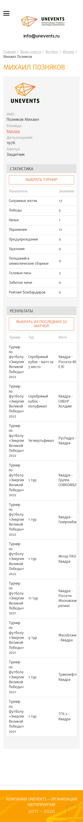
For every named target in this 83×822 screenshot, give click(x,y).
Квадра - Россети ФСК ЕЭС (68, 362)
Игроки (68, 52)
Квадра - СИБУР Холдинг (65, 401)
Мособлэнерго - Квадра (70, 638)
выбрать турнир (41, 180)
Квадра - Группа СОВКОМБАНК (70, 480)
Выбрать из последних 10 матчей (41, 324)
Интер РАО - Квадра (68, 559)
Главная (9, 52)
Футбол (51, 52)
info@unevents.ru (41, 36)
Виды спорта (30, 52)
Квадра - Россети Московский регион (68, 599)
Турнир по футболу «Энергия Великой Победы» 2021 (16, 598)
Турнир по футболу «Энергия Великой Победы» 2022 (16, 362)
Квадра (13, 132)
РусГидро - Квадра (67, 441)
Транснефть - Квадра (69, 677)
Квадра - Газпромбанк (68, 520)
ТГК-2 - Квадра (64, 717)
